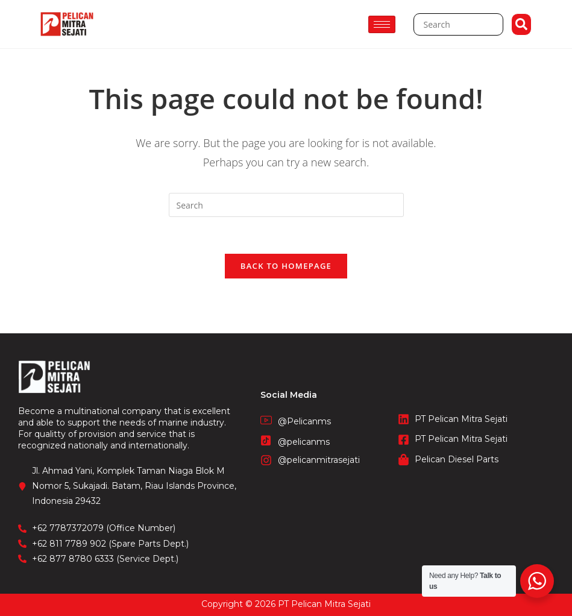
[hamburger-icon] (381, 24)
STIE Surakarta (286, 609)
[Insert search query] (286, 205)
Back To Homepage (286, 265)
